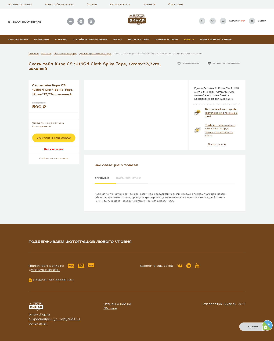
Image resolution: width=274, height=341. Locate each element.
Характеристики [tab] (131, 178)
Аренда (189, 39)
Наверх (253, 326)
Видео (117, 39)
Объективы (41, 39)
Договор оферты (44, 269)
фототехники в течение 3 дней (221, 113)
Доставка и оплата (20, 4)
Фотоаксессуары (166, 39)
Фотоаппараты (18, 39)
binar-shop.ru (39, 314)
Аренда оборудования (59, 4)
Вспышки (61, 39)
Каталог (46, 53)
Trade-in (91, 4)
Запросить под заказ (54, 138)
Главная (34, 53)
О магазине (175, 4)
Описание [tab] (102, 178)
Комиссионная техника (216, 39)
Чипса (230, 303)
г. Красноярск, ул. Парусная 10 (54, 318)
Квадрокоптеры (138, 39)
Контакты (149, 4)
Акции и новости (120, 4)
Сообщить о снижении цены (48, 123)
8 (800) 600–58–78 (25, 22)
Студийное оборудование (90, 39)
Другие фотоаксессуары (95, 53)
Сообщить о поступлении (53, 158)
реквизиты (37, 323)
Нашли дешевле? (41, 126)
